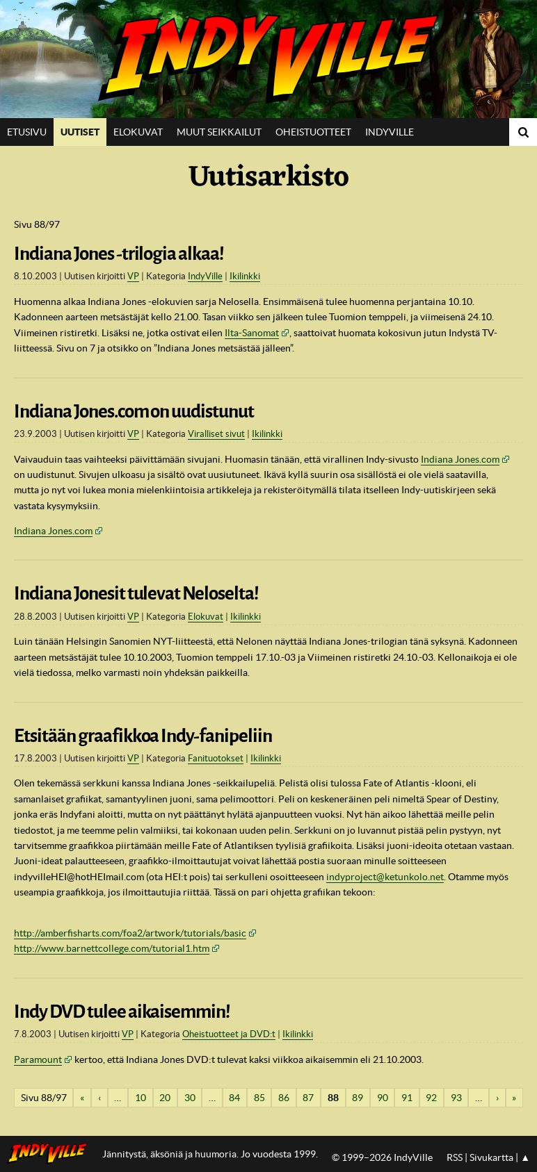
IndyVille (268, 59)
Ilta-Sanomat (252, 332)
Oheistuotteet (313, 132)
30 (189, 1097)
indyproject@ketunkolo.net (385, 876)
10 (140, 1097)
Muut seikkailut (219, 132)
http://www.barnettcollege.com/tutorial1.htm (111, 948)
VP (133, 276)
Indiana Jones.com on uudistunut (134, 411)
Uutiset (80, 132)
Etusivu (27, 132)
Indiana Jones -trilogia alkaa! (119, 253)
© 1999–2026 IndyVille (382, 1157)
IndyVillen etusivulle (51, 1154)
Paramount (38, 1059)
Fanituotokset (215, 758)
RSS (455, 1157)
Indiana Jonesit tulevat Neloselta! (136, 593)
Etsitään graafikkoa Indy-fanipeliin (143, 735)
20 (164, 1097)
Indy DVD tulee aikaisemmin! (122, 1011)
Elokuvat (138, 132)
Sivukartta (491, 1157)
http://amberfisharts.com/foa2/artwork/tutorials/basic (130, 933)
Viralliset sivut (216, 434)
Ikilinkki (245, 276)
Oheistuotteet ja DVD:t (228, 1034)
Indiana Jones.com (460, 459)
